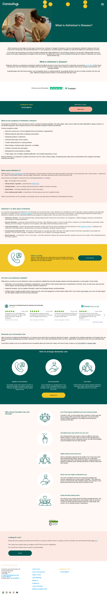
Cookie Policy (60, 590)
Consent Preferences (52, 591)
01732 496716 (14, 572)
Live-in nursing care (38, 565)
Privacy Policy (49, 590)
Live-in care (36, 563)
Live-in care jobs (37, 580)
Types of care (36, 568)
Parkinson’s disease (86, 220)
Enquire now (53, 389)
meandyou (90, 590)
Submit (20, 547)
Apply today (80, 103)
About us (35, 574)
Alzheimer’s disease (26, 207)
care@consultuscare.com (11, 569)
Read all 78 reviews (98, 316)
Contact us (35, 577)
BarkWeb (102, 590)
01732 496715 (90, 251)
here (96, 534)
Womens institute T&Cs (39, 582)
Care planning (36, 571)
